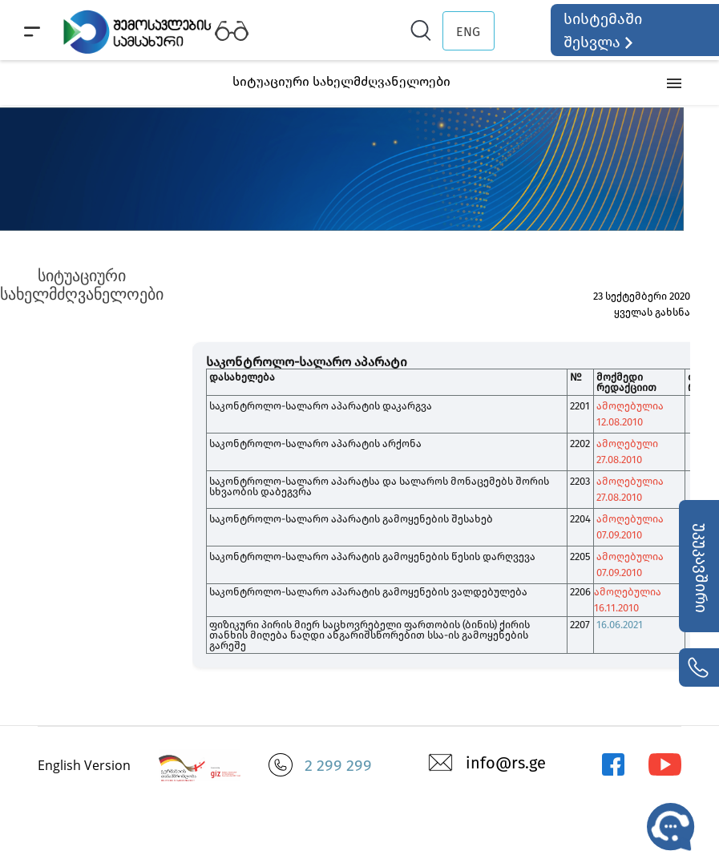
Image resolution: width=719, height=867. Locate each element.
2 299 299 (338, 765)
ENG (468, 31)
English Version (84, 765)
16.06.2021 (619, 625)
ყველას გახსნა (652, 312)
